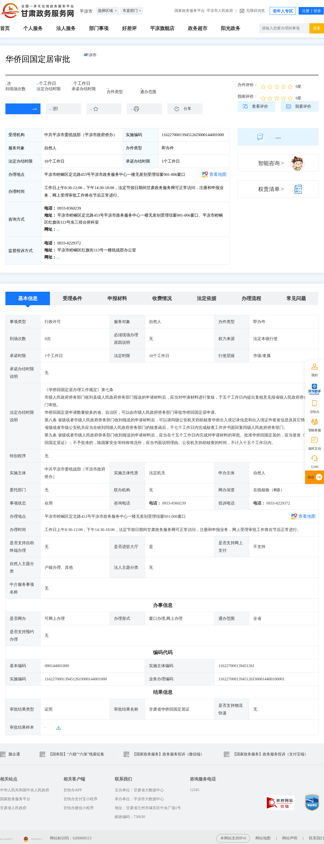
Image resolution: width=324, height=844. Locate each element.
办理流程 (251, 296)
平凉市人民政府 (220, 11)
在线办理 (19, 109)
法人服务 (66, 28)
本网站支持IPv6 (233, 836)
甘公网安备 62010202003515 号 (98, 836)
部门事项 (99, 28)
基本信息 (28, 296)
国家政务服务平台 (189, 11)
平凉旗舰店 (162, 28)
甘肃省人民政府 (13, 805)
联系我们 (316, 836)
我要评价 (303, 106)
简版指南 (278, 137)
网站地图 (263, 836)
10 (40, 85)
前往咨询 (65, 229)
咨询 (66, 109)
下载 (147, 109)
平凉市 (101, 59)
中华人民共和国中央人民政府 (24, 788)
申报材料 (117, 296)
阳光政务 (230, 28)
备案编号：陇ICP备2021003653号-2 (29, 836)
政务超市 (197, 28)
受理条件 (72, 296)
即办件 (116, 87)
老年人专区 (283, 11)
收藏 (107, 109)
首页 (5, 28)
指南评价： (248, 96)
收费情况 (162, 296)
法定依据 (206, 296)
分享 (187, 109)
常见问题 (296, 296)
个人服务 (33, 28)
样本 (49, 725)
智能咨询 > (271, 163)
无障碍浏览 (255, 11)
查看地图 (218, 174)
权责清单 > (271, 189)
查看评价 (260, 106)
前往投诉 (65, 256)
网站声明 (289, 836)
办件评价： (248, 85)
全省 (148, 87)
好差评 (129, 28)
